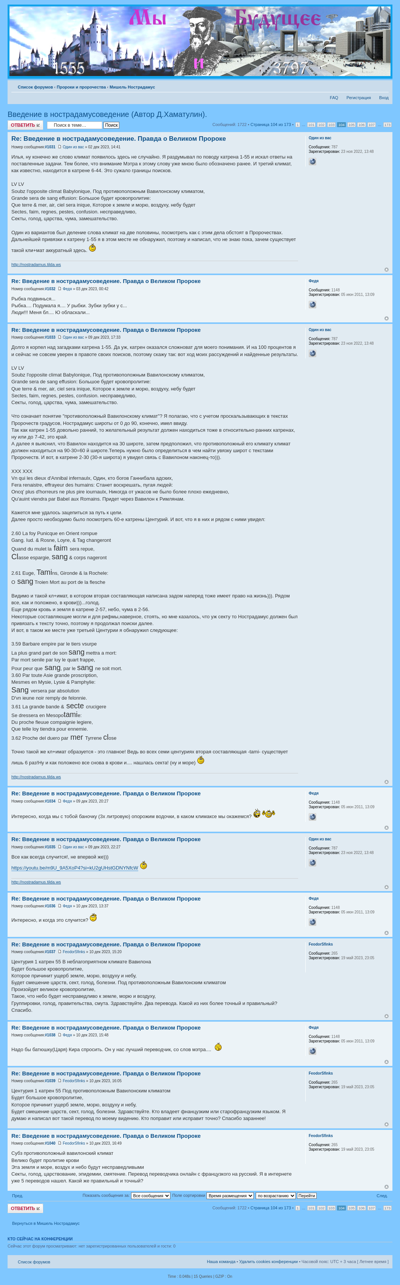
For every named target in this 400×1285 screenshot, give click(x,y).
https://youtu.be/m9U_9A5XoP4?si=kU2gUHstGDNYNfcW (74, 868)
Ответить (25, 125)
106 (361, 125)
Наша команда (221, 1261)
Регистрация (359, 97)
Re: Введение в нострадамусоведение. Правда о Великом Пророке (118, 138)
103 (331, 125)
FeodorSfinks (74, 952)
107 (372, 125)
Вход (384, 97)
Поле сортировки (213, 1195)
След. (382, 1195)
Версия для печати (371, 85)
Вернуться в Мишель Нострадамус (46, 1223)
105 (351, 125)
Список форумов (35, 87)
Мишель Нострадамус (132, 87)
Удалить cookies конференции (268, 1261)
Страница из (270, 124)
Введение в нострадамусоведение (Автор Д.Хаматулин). (107, 114)
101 (311, 125)
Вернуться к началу (386, 270)
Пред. (17, 1195)
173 (387, 125)
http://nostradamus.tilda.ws (36, 264)
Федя (67, 289)
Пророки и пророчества (81, 87)
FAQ (334, 97)
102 (321, 125)
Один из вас (73, 147)
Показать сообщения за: (126, 1195)
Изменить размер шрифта (383, 85)
